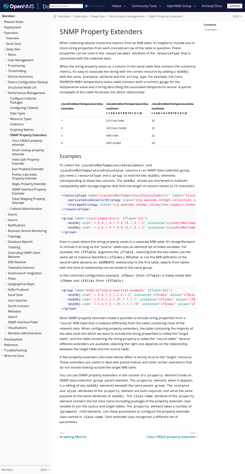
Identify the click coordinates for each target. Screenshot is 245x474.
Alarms (13, 220)
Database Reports (20, 242)
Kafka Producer (18, 289)
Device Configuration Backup (28, 82)
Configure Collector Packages (23, 100)
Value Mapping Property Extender (28, 201)
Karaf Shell (15, 295)
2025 (236, 16)
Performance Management (26, 93)
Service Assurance (20, 76)
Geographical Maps (21, 284)
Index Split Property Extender (25, 161)
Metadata (14, 311)
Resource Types (21, 119)
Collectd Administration (26, 209)
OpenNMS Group (179, 6)
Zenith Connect (18, 306)
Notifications (16, 225)
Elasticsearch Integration (25, 273)
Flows (12, 278)
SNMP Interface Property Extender (29, 191)
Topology (14, 236)
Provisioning (16, 66)
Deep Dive (13, 49)
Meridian (8, 16)
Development (13, 339)
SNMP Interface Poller (23, 322)
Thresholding (17, 71)
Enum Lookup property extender (28, 152)
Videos (117, 6)
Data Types (17, 113)
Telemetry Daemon (21, 268)
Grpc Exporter (17, 300)
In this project (95, 6)
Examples (211, 29)
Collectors (17, 124)
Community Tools (144, 6)
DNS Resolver (17, 262)
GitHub (235, 6)
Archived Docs (212, 6)
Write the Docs (14, 356)
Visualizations (17, 328)
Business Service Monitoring (27, 231)
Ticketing (14, 247)
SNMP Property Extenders (28, 135)
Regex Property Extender (29, 184)
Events (12, 214)
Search (12, 317)
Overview (12, 38)
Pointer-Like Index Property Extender (24, 176)
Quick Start (13, 44)
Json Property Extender (28, 169)
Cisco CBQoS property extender (27, 142)
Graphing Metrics (22, 130)
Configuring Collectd (24, 108)
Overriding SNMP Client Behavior (24, 255)
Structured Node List (22, 87)
